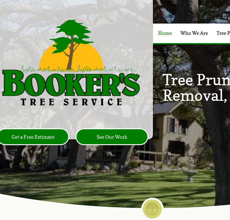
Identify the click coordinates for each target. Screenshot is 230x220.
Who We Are (194, 33)
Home (165, 33)
